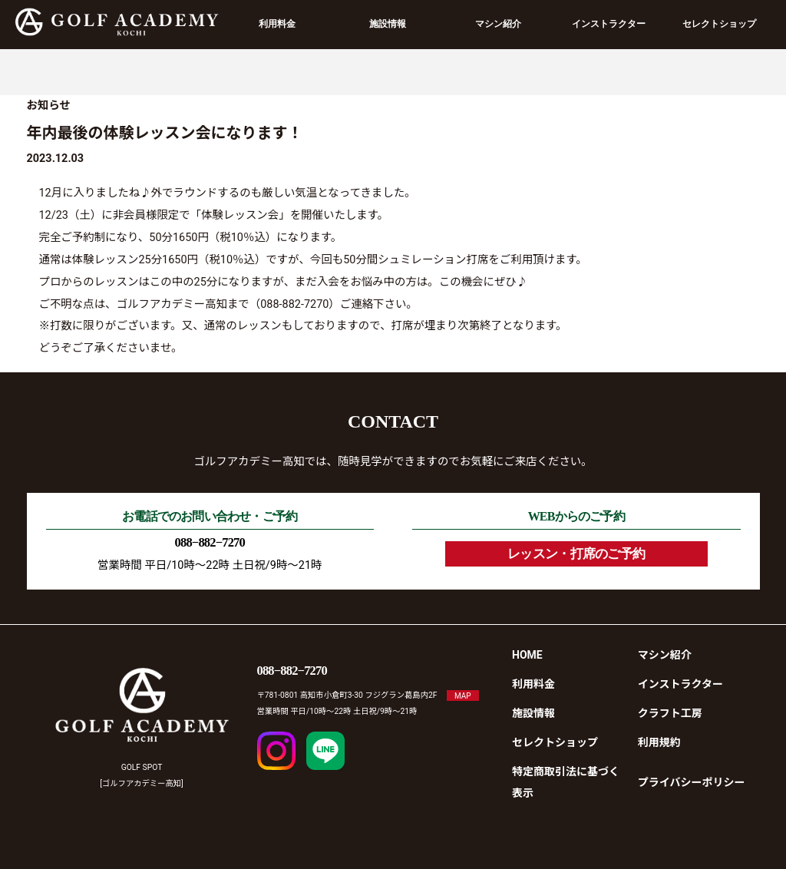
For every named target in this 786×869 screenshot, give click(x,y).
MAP (462, 695)
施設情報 (387, 23)
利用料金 (277, 23)
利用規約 (659, 742)
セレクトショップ (719, 23)
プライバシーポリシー (691, 782)
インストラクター (609, 23)
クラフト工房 (670, 713)
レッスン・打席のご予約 (576, 554)
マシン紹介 (498, 23)
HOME (527, 655)
